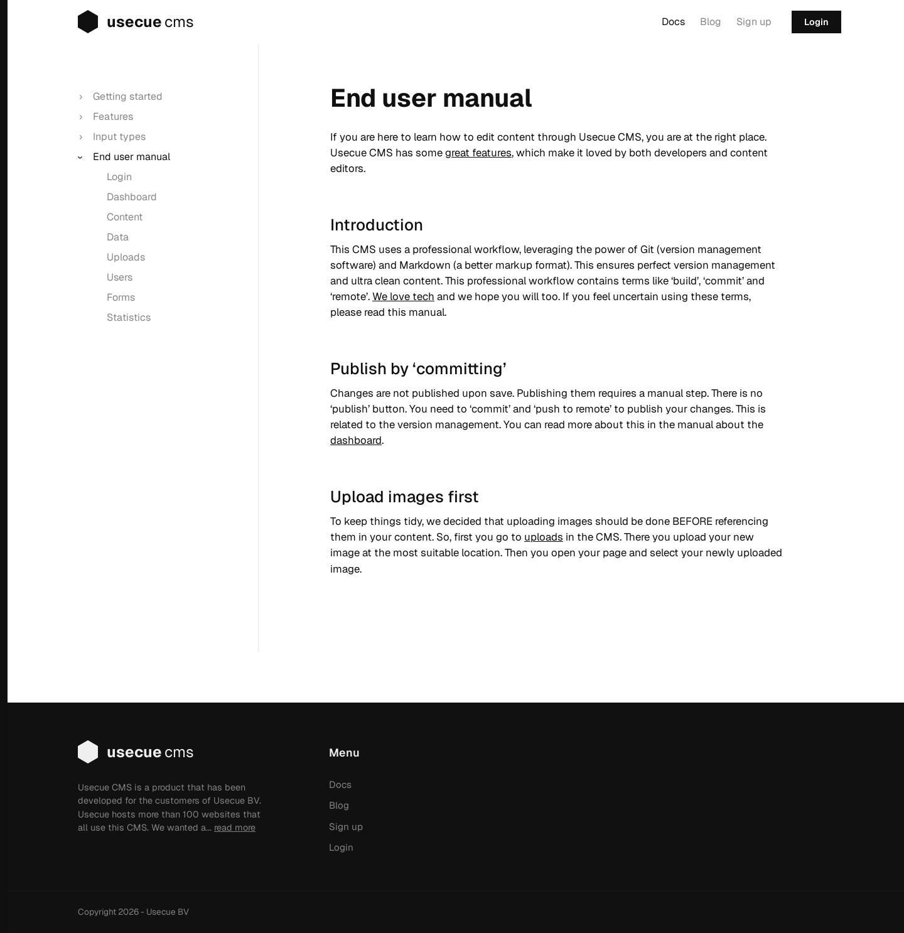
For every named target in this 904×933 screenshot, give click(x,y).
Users (119, 277)
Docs (673, 21)
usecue (122, 22)
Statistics (129, 317)
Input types (119, 136)
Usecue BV (167, 911)
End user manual (131, 156)
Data (118, 237)
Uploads (126, 257)
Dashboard (132, 196)
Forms (121, 297)
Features (113, 116)
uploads (543, 537)
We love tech (403, 296)
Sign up (754, 21)
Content (125, 217)
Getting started (128, 96)
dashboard (356, 440)
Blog (710, 21)
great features (478, 152)
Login (816, 22)
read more (235, 827)
